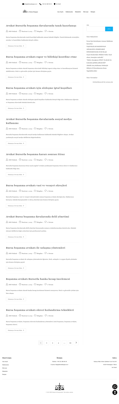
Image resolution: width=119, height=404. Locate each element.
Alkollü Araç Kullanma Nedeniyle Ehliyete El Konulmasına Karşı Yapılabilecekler (97, 69)
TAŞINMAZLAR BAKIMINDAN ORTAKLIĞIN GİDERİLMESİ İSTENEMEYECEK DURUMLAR (97, 50)
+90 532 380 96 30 (53, 4)
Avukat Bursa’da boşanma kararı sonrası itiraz (35, 155)
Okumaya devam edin (15, 46)
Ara (88, 26)
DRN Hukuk (13, 32)
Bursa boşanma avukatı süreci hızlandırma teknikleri (40, 311)
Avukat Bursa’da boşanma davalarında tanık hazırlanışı (41, 26)
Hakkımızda (69, 12)
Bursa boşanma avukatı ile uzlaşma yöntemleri (35, 248)
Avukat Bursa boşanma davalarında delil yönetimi (37, 217)
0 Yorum (50, 32)
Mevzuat (85, 12)
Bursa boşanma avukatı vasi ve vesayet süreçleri (36, 186)
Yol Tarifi (68, 4)
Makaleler (78, 12)
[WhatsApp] (114, 386)
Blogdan (40, 32)
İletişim (93, 12)
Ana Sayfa (60, 12)
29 (70, 343)
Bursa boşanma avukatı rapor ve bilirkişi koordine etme (41, 57)
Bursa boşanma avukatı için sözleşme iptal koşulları (39, 89)
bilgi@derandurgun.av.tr (33, 4)
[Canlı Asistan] (114, 392)
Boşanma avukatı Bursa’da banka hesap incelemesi (38, 280)
